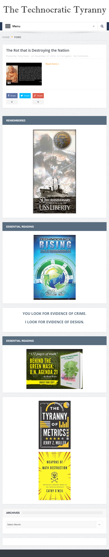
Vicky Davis (23, 55)
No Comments (80, 55)
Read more (52, 63)
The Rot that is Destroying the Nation (37, 50)
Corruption (66, 55)
